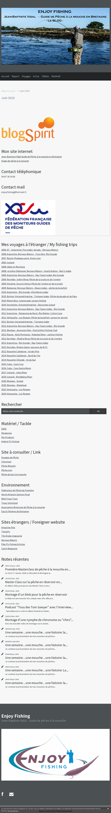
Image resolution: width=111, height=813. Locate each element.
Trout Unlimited (9, 503)
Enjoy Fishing (15, 716)
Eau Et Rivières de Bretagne (15, 511)
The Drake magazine (11, 535)
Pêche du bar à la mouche (13, 474)
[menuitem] (6, 76)
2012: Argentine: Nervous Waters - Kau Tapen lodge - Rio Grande (33, 326)
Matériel (55, 76)
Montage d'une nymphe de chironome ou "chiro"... (39, 620)
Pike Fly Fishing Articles (13, 544)
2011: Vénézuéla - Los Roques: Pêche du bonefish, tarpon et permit (34, 317)
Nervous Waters (9, 540)
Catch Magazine (9, 548)
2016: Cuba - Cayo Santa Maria (16, 368)
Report (15, 76)
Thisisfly (5, 531)
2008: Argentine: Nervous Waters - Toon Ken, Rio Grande (29, 254)
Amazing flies (8, 527)
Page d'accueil (8, 91)
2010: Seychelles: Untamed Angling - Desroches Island (28, 304)
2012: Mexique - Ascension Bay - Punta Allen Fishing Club (29, 330)
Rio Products (7, 437)
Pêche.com (6, 470)
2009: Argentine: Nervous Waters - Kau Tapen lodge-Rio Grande (32, 275)
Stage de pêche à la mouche (15, 161)
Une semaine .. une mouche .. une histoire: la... (36, 632)
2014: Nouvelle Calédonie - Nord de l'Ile (20, 355)
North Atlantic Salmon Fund (15, 494)
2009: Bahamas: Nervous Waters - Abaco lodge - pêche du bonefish (34, 288)
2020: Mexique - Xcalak (12, 381)
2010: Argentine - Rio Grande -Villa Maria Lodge (24, 292)
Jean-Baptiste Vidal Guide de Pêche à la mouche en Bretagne (31, 156)
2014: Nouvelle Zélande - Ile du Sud (18, 359)
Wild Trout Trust (9, 498)
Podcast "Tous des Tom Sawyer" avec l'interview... (39, 607)
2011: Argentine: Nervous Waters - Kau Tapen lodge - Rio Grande (33, 309)
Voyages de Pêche (10, 457)
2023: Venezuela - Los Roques (15, 389)
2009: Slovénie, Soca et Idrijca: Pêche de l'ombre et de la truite (32, 283)
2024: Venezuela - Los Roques (15, 393)
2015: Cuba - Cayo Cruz (12, 364)
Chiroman (6, 461)
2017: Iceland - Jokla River (14, 372)
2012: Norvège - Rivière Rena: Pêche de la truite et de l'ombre (31, 338)
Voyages (26, 76)
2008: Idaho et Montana (13, 266)
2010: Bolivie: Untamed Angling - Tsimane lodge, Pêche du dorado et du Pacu (39, 296)
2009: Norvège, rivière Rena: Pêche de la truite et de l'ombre (31, 279)
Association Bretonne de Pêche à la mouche (23, 507)
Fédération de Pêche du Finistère (17, 490)
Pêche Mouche (8, 466)
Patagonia (6, 433)
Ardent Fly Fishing (10, 441)
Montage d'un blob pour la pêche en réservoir (36, 594)
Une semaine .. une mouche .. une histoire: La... (36, 670)
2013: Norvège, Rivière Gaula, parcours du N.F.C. (24, 347)
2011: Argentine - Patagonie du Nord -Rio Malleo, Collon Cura (31, 313)
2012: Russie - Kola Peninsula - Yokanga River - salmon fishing (32, 334)
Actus (36, 76)
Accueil (5, 76)
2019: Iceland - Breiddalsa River (16, 376)
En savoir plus (13, 811)
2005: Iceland (7, 262)
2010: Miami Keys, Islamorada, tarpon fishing (23, 300)
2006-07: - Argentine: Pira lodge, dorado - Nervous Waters (29, 249)
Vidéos (45, 76)
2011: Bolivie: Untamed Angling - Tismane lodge (25, 321)
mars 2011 (25, 91)
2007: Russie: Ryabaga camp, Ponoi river (21, 258)
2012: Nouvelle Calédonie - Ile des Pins (20, 351)
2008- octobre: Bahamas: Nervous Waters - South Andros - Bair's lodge (36, 271)
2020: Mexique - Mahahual (14, 385)
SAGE (4, 428)
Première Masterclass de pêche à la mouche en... (37, 569)
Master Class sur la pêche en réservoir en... (33, 582)
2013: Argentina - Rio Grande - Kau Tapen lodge (24, 343)
